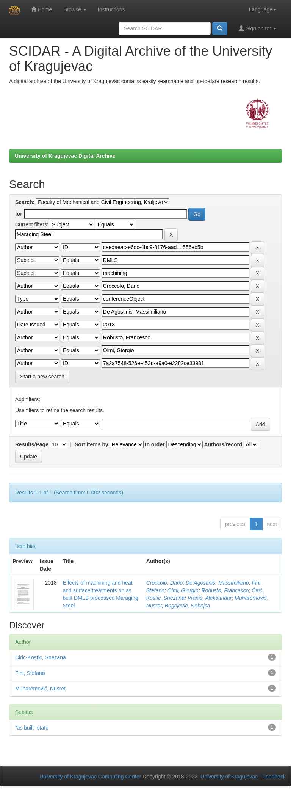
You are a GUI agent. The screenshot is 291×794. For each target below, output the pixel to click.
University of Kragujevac (229, 777)
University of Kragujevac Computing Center (90, 777)
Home (41, 9)
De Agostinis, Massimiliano (217, 583)
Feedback (274, 777)
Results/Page (31, 444)
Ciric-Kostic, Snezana (40, 657)
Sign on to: (257, 28)
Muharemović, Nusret (40, 689)
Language (262, 9)
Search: (24, 202)
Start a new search (42, 376)
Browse (74, 9)
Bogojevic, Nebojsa (187, 606)
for (18, 214)
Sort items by (91, 444)
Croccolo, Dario (164, 583)
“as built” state (31, 728)
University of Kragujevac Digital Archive (65, 156)
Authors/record (223, 444)
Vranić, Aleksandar (210, 598)
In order (155, 444)
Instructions (111, 9)
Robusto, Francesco (225, 590)
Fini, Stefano (30, 673)
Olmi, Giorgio (183, 590)
